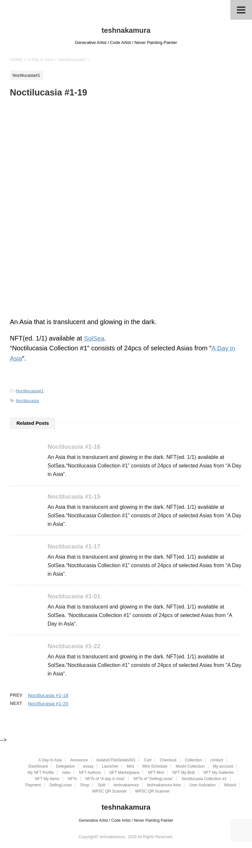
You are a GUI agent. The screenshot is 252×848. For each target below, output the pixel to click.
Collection (193, 760)
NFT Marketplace (124, 773)
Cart (148, 760)
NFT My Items (47, 779)
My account (223, 766)
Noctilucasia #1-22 (75, 646)
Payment (33, 785)
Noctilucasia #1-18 (48, 696)
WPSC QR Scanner (109, 791)
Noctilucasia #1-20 (48, 704)
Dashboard (38, 766)
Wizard (230, 785)
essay (88, 766)
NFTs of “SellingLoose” (153, 779)
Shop (84, 785)
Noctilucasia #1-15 (75, 496)
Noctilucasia (27, 400)
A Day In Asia (50, 760)
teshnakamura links (164, 785)
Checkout (168, 760)
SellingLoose (60, 785)
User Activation (202, 785)
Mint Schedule (154, 766)
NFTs (72, 779)
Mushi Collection (190, 766)
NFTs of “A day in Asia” (105, 779)
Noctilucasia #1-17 (75, 546)
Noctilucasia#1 (30, 390)
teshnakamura (125, 30)
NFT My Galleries (218, 773)
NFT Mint (156, 773)
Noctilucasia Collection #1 (204, 779)
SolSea (94, 338)
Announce (79, 760)
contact (216, 760)
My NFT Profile (41, 773)
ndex (66, 773)
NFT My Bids (183, 773)
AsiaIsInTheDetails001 (116, 760)
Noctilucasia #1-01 (75, 596)
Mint (130, 766)
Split (101, 785)
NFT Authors (90, 773)
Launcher (110, 766)
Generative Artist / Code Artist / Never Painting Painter (126, 820)
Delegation (65, 766)
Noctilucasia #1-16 (75, 446)
